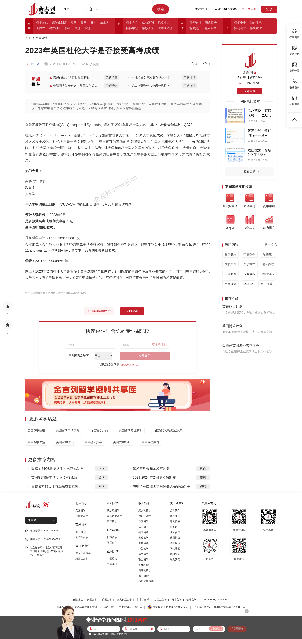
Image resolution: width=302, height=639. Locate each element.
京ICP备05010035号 (130, 607)
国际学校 (132, 28)
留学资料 (195, 22)
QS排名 (248, 283)
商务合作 (175, 532)
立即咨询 (132, 311)
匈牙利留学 (144, 564)
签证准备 (211, 28)
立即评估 (145, 355)
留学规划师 (59, 22)
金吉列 (32, 64)
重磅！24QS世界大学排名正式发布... (58, 469)
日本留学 (112, 537)
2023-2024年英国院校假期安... (155, 477)
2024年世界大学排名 (130, 125)
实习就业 (240, 28)
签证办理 (268, 264)
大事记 (173, 526)
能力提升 (195, 28)
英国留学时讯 (65, 442)
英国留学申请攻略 (67, 430)
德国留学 (143, 532)
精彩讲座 (148, 28)
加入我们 (175, 559)
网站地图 (175, 548)
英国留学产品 (99, 430)
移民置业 (256, 28)
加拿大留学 (82, 515)
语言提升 (211, 22)
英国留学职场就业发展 (168, 430)
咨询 (101, 468)
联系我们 (175, 515)
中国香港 (112, 558)
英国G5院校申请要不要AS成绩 (54, 477)
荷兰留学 (143, 554)
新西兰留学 (82, 558)
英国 (74, 22)
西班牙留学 (144, 515)
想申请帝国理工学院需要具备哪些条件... (163, 486)
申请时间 (230, 274)
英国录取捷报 (36, 430)
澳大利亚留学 (83, 553)
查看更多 (253, 172)
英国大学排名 (122, 442)
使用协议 (175, 537)
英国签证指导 (93, 442)
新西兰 (40, 28)
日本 (93, 22)
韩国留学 (112, 542)
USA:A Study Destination (215, 599)
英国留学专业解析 (130, 430)
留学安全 (240, 22)
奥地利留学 (144, 570)
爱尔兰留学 (82, 537)
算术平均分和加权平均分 (151, 469)
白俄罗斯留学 (146, 581)
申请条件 (249, 254)
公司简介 (175, 510)
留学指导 (266, 283)
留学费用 (230, 254)
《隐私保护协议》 (130, 364)
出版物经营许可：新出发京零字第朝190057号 (219, 607)
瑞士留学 (143, 559)
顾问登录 (175, 554)
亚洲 (87, 28)
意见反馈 (175, 521)
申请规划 (230, 283)
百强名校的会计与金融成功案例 (54, 486)
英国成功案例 (150, 442)
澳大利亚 (55, 28)
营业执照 (175, 543)
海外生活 (256, 22)
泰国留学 (112, 521)
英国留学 (81, 531)
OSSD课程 (165, 28)
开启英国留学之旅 (99, 311)
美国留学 (81, 510)
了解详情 (111, 77)
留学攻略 (42, 22)
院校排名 (163, 22)
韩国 (68, 28)
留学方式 (249, 264)
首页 (28, 38)
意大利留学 (144, 510)
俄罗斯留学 (144, 575)
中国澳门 (112, 564)
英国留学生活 (36, 442)
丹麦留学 (143, 521)
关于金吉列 (249, 9)
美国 (83, 22)
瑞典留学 (143, 543)
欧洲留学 (191, 599)
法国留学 (143, 526)
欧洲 (78, 28)
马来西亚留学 (114, 515)
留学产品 (132, 22)
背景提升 (268, 254)
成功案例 (148, 22)
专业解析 (249, 274)
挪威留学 (143, 537)
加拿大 (104, 22)
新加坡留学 (113, 510)
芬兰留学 (143, 548)
